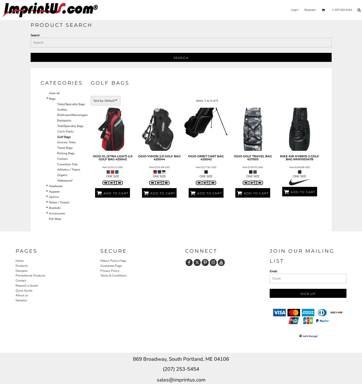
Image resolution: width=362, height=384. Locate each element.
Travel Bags (65, 148)
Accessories (57, 213)
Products (22, 266)
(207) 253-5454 (181, 369)
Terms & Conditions (113, 276)
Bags (52, 99)
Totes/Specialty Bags (71, 104)
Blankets (55, 208)
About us (22, 295)
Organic (62, 175)
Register (310, 10)
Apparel (54, 192)
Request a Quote (27, 286)
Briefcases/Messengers (72, 115)
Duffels (62, 110)
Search (35, 35)
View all (54, 93)
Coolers (62, 159)
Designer (22, 271)
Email (273, 271)
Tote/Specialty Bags (70, 126)
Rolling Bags (66, 153)
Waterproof (65, 181)
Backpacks (64, 120)
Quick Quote (24, 291)
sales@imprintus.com (181, 379)
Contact (21, 281)
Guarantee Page (111, 266)
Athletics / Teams (68, 170)
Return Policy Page (113, 261)
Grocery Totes (66, 142)
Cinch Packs (65, 132)
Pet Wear (55, 219)
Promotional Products (30, 276)
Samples (21, 300)
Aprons (54, 197)
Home (20, 261)
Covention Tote (67, 164)
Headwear (55, 186)
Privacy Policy (109, 271)
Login (295, 10)
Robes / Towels (59, 202)
